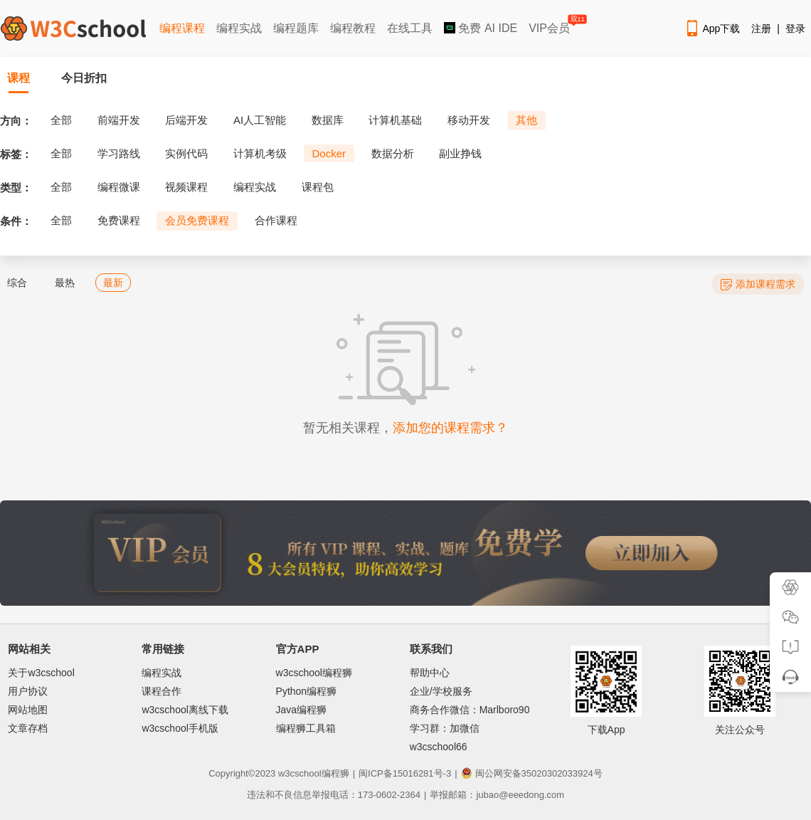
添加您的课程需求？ (450, 428)
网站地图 (28, 709)
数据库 (328, 120)
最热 (65, 282)
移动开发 (468, 120)
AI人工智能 (259, 120)
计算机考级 (260, 153)
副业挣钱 (460, 153)
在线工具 (410, 28)
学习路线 (118, 153)
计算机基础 (395, 120)
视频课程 (186, 187)
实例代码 (186, 153)
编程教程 (353, 28)
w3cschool (300, 773)
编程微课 (118, 187)
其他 (526, 120)
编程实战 (239, 28)
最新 (113, 282)
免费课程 (118, 220)
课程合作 (161, 691)
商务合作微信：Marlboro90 (470, 709)
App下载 (712, 28)
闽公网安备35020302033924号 (532, 773)
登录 (795, 28)
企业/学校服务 (441, 691)
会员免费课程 (197, 220)
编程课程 (182, 28)
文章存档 (28, 728)
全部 (61, 120)
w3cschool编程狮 (314, 672)
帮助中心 (430, 672)
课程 (18, 78)
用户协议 (28, 691)
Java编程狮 (301, 709)
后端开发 (186, 120)
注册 (761, 28)
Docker (329, 153)
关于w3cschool (41, 672)
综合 (17, 282)
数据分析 (392, 153)
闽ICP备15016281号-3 (405, 773)
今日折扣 (84, 78)
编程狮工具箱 (306, 728)
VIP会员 (550, 25)
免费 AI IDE (480, 28)
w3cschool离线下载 (185, 709)
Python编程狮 (306, 691)
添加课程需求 (758, 284)
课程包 (318, 187)
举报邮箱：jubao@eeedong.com (497, 794)
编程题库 (296, 28)
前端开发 (118, 120)
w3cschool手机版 (180, 728)
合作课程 (276, 220)
